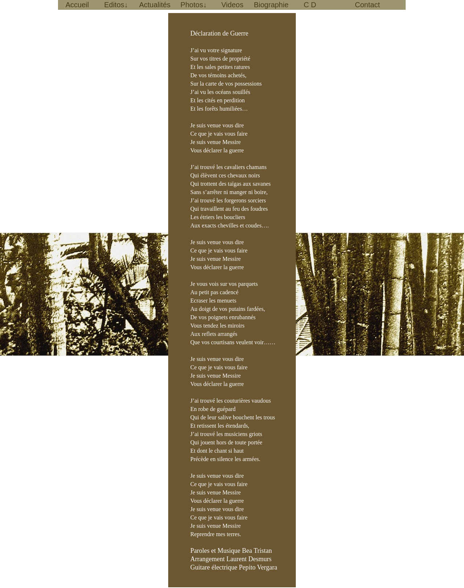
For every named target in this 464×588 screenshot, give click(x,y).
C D (310, 5)
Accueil (77, 5)
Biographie (271, 5)
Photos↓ (194, 5)
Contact (367, 5)
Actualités (155, 5)
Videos (232, 5)
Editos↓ (116, 5)
